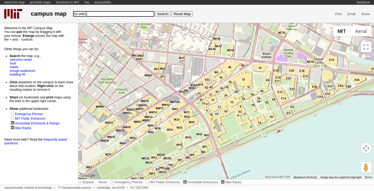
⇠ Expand (86, 182)
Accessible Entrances (200, 182)
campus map (48, 13)
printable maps (40, 2)
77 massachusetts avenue (74, 187)
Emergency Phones (126, 182)
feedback (363, 2)
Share (365, 14)
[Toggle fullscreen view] (366, 47)
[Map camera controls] (366, 148)
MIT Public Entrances (163, 182)
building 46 (17, 74)
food (13, 63)
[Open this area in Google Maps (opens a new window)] (88, 175)
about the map (14, 2)
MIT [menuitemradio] (342, 31)
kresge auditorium (22, 70)
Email (351, 14)
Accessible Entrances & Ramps (35, 123)
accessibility (102, 2)
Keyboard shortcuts (305, 177)
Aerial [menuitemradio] (361, 31)
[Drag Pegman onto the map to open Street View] (366, 167)
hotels (14, 67)
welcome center (21, 59)
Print (338, 14)
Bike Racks (231, 182)
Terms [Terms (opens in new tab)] (368, 177)
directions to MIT (67, 2)
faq (86, 2)
